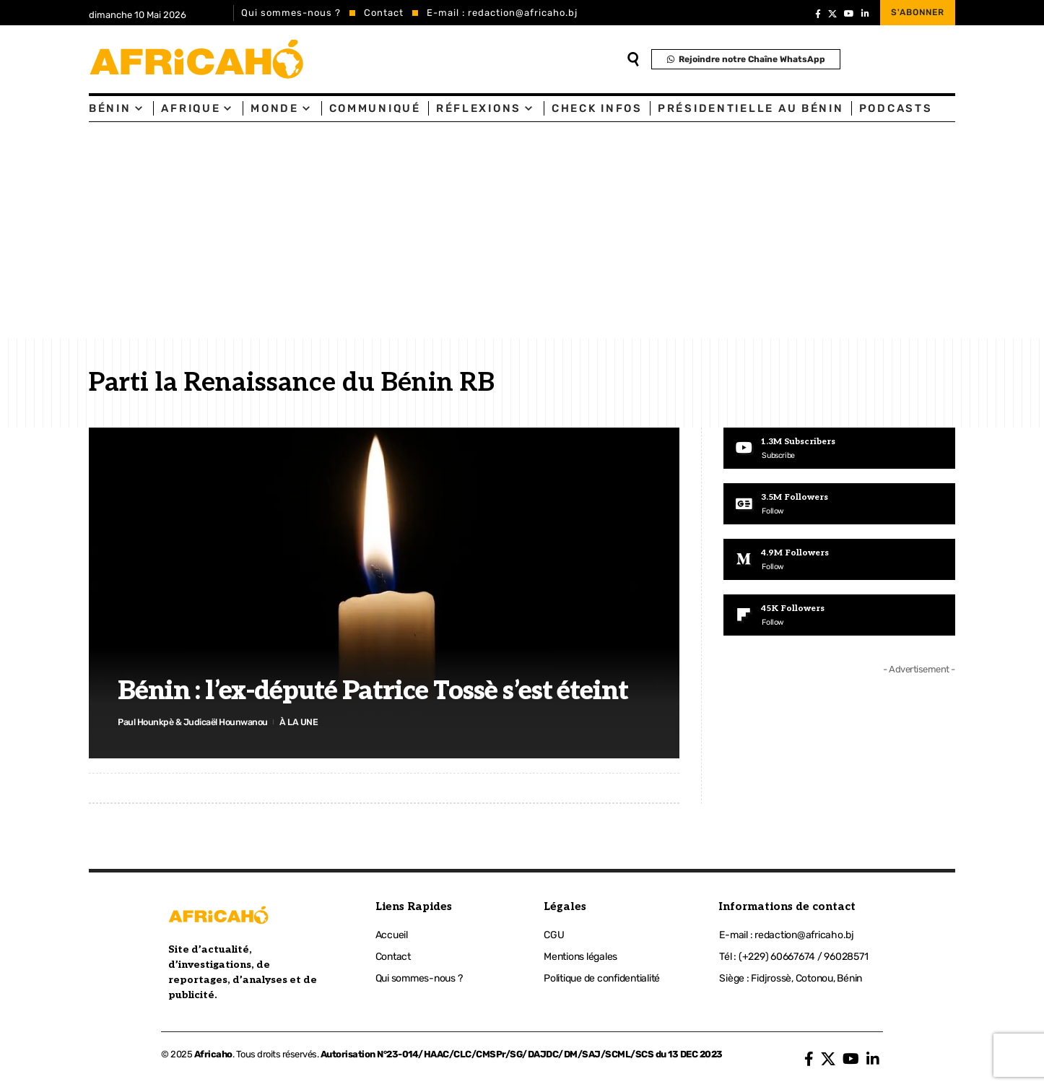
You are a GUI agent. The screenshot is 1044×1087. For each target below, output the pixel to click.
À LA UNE (303, 721)
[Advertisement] (522, 230)
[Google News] (839, 504)
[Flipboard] (839, 617)
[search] (633, 59)
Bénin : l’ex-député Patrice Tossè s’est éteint (373, 690)
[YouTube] (849, 14)
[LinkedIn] (865, 14)
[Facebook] (818, 14)
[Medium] (839, 560)
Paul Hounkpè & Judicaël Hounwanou (195, 721)
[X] (832, 14)
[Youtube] (839, 448)
